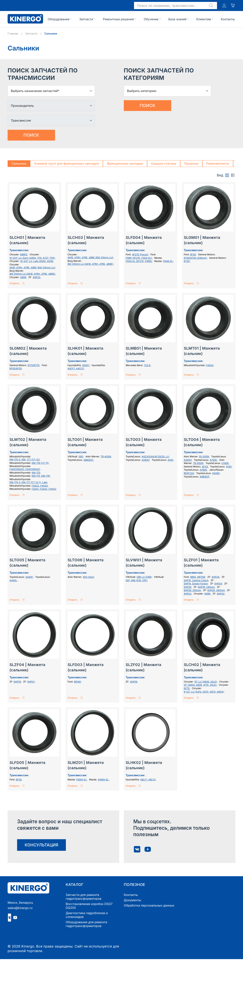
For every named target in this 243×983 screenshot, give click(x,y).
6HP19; (18, 681)
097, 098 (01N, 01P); (137, 580)
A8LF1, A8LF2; (148, 779)
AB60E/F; (89, 459)
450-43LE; (89, 577)
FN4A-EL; (168, 261)
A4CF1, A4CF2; (76, 368)
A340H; (146, 459)
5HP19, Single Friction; (196, 583)
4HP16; (134, 681)
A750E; (214, 459)
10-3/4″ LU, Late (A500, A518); (37, 261)
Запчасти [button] (86, 19)
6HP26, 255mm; (193, 590)
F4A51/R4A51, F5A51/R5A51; (25, 469)
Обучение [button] (151, 19)
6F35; (193, 254)
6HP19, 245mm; (206, 587)
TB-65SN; (198, 463)
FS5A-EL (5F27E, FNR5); (139, 261)
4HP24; (216, 577)
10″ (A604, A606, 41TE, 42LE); (200, 684)
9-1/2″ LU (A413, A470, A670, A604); (204, 691)
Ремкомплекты (217, 163)
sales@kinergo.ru (20, 908)
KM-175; (36, 472)
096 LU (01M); (144, 577)
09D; (81, 456)
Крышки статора (163, 163)
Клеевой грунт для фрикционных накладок (66, 163)
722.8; (147, 365)
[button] (175, 5)
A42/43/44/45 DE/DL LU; (156, 456)
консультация (41, 845)
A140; (171, 459)
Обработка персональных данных (149, 905)
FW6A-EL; (82, 779)
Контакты (228, 19)
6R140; (77, 681)
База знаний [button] (177, 19)
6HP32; (221, 593)
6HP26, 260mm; (216, 590)
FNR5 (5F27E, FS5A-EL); (139, 257)
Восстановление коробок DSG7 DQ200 (89, 906)
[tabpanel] (121, 488)
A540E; (216, 473)
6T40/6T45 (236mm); (195, 257)
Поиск (31, 135)
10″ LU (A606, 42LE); (206, 681)
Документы (132, 900)
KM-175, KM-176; (41, 475)
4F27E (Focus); (140, 254)
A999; (23, 277)
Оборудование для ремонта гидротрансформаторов (86, 924)
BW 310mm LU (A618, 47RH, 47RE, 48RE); (32, 273)
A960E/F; (205, 476)
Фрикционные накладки (125, 163)
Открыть (17, 283)
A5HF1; (86, 365)
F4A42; (210, 365)
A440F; (29, 577)
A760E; (204, 469)
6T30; (187, 261)
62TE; (187, 688)
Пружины (191, 163)
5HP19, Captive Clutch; (196, 580)
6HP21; (31, 681)
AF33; (205, 466)
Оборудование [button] (58, 19)
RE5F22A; (189, 473)
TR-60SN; (106, 456)
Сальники (19, 163)
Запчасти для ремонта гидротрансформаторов (83, 896)
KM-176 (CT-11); (40, 463)
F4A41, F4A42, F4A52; (44, 489)
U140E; (225, 463)
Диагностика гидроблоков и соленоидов (87, 915)
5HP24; (219, 583)
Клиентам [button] (203, 19)
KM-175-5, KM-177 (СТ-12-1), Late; (28, 482)
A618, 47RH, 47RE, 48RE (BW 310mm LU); (32, 267)
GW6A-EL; (103, 779)
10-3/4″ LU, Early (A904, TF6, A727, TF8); (32, 257)
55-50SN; (204, 456)
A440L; (13, 580)
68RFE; (24, 254)
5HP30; (188, 587)
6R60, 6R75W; (198, 577)
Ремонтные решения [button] (118, 19)
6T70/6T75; (34, 365)
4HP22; (37, 277)
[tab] (227, 175)
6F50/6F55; (15, 368)
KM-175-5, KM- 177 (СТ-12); (24, 459)
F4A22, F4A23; (40, 485)
